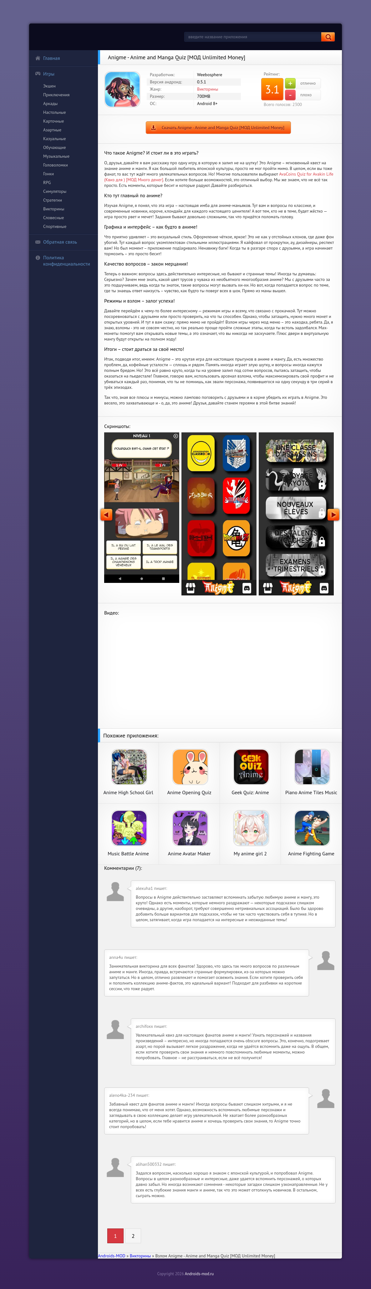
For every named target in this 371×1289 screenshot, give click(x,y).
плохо (298, 95)
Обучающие (54, 147)
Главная (47, 58)
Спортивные (54, 226)
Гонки (48, 174)
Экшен (49, 86)
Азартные (52, 130)
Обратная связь (56, 242)
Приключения (56, 95)
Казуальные (54, 138)
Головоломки (55, 165)
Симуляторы (54, 191)
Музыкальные (56, 156)
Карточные (53, 121)
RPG (47, 182)
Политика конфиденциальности (62, 260)
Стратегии (52, 200)
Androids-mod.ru (199, 1273)
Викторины (53, 209)
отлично (300, 83)
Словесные (53, 217)
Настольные (54, 112)
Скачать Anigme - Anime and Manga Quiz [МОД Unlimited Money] (223, 127)
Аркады (50, 103)
